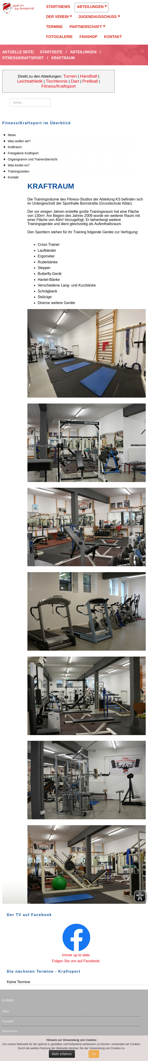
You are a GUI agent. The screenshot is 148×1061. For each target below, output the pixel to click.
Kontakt (13, 177)
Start (5, 1011)
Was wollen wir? (19, 141)
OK (94, 1054)
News (12, 135)
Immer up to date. (76, 955)
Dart (75, 81)
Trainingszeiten (18, 171)
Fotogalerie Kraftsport (23, 153)
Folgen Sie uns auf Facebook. (76, 961)
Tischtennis (57, 81)
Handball (88, 76)
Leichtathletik (30, 81)
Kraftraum (15, 147)
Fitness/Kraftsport (58, 86)
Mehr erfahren (62, 1054)
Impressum (10, 1031)
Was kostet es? (18, 165)
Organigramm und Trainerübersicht (32, 159)
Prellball (90, 81)
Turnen (70, 76)
